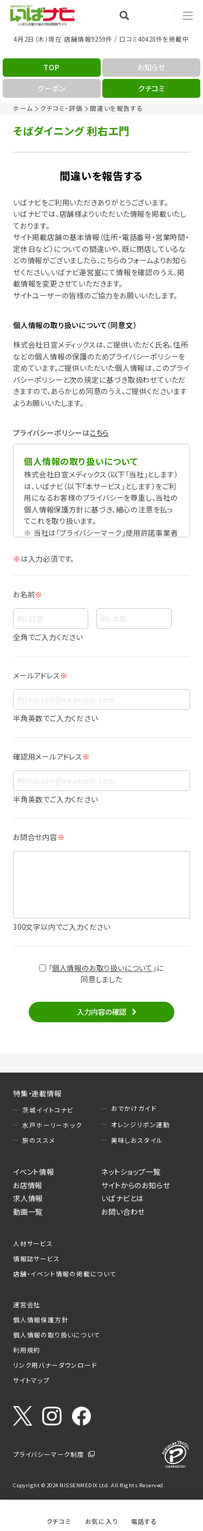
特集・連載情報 (37, 1093)
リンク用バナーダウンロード (55, 1365)
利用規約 (27, 1350)
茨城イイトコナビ (47, 1110)
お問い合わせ (123, 1211)
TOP (51, 67)
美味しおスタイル (137, 1140)
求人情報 (28, 1198)
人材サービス (33, 1243)
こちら (99, 432)
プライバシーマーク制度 (48, 1454)
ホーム (22, 108)
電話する (144, 1521)
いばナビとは (122, 1198)
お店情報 (27, 1185)
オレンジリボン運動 (140, 1124)
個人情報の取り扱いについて (56, 1334)
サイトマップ (31, 1380)
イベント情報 (33, 1171)
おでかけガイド (134, 1108)
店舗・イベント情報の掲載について (64, 1273)
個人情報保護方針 (40, 1319)
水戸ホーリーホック (52, 1125)
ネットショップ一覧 (130, 1171)
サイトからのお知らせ (135, 1185)
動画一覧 (28, 1211)
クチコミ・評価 (61, 108)
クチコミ (59, 1521)
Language (159, 15)
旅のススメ (38, 1140)
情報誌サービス (36, 1258)
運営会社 (27, 1304)
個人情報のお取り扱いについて (102, 967)
